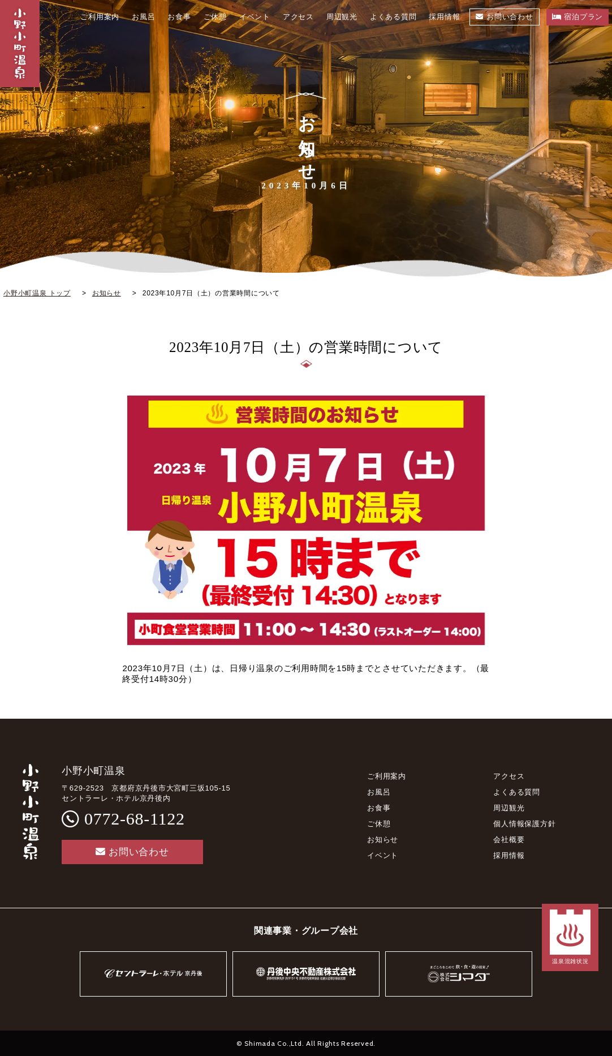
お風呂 (378, 792)
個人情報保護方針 (524, 823)
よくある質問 (516, 792)
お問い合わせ (132, 852)
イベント (382, 855)
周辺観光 (508, 808)
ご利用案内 (386, 776)
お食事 (378, 808)
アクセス (508, 776)
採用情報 (508, 855)
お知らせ (382, 839)
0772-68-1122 (134, 818)
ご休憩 (378, 823)
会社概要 (508, 839)
